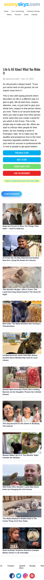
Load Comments (11, 194)
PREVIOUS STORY (22, 152)
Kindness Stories (33, 11)
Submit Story (22, 567)
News (6, 11)
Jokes (26, 15)
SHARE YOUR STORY (22, 166)
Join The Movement (22, 173)
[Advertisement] (22, 40)
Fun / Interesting (17, 11)
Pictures (18, 15)
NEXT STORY (22, 159)
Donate (32, 566)
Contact (11, 566)
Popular (34, 15)
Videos (9, 15)
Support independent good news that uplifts (22, 181)
